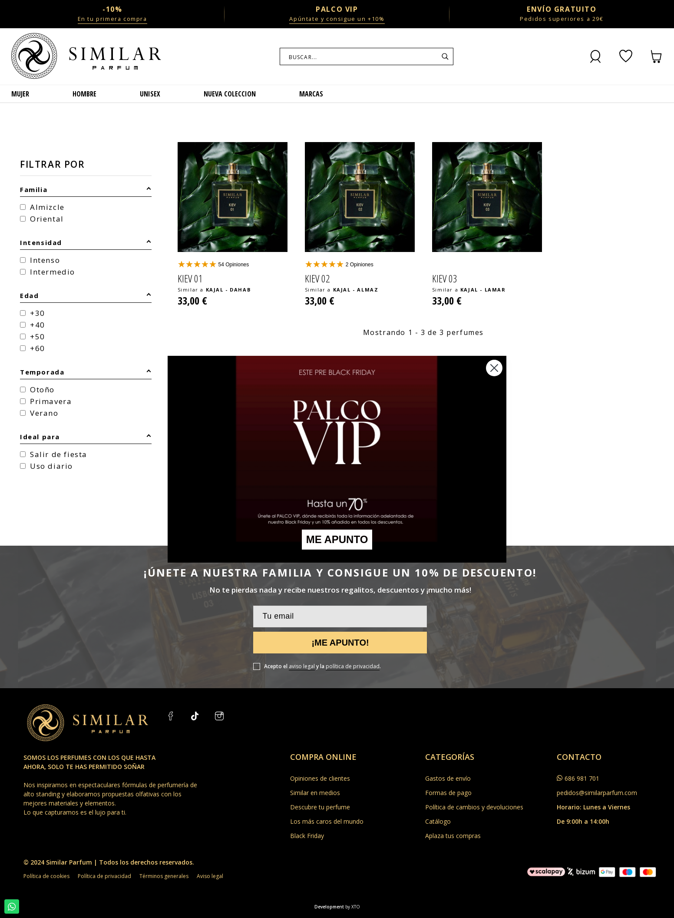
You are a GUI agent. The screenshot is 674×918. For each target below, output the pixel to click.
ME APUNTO (337, 539)
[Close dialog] (494, 368)
